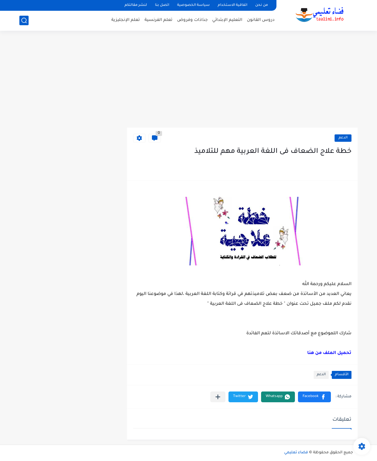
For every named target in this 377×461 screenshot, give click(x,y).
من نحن (261, 5)
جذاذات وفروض (192, 20)
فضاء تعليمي (296, 453)
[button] (314, 396)
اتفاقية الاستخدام (232, 5)
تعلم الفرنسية (159, 20)
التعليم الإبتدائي (227, 20)
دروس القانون (261, 20)
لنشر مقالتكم (136, 5)
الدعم (343, 138)
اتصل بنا (162, 5)
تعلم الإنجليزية (125, 20)
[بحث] (24, 20)
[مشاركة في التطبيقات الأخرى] (217, 396)
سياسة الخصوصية (193, 5)
